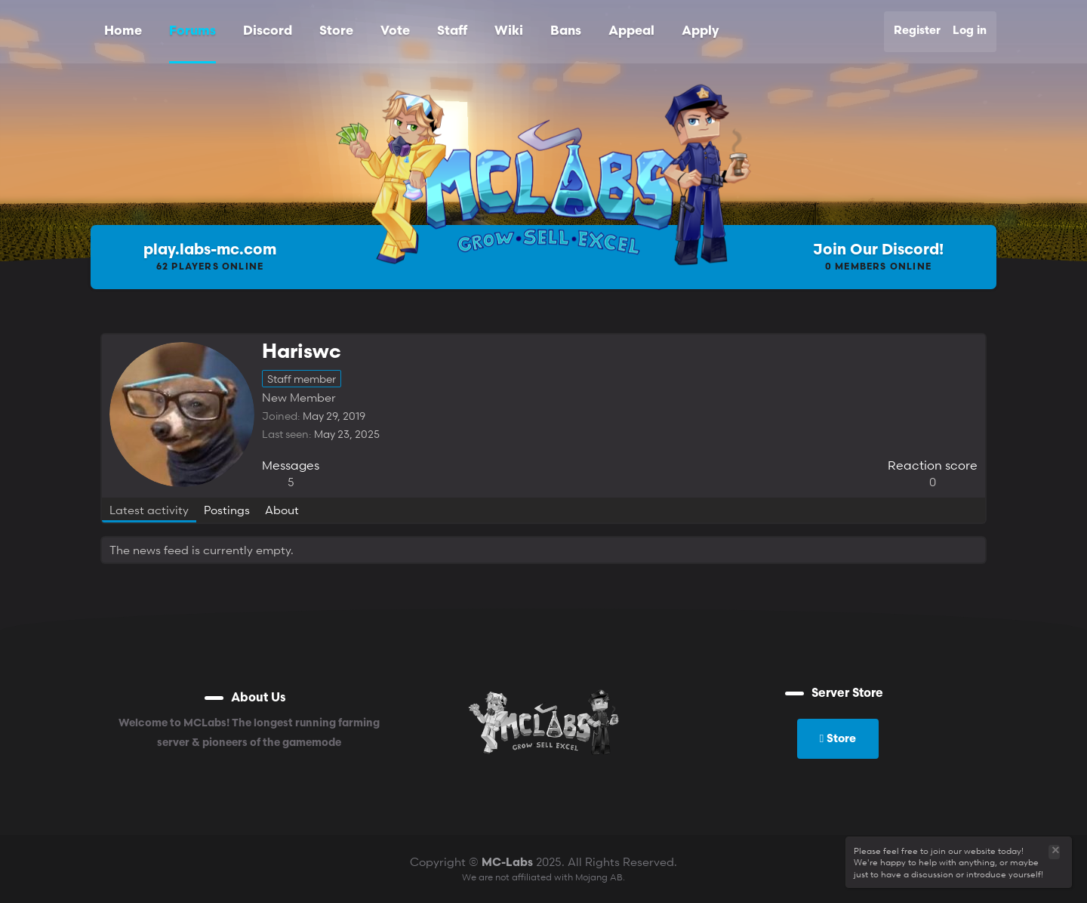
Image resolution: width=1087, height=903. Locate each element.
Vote (395, 31)
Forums (192, 31)
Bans (565, 31)
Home (123, 31)
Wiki (508, 31)
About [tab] (282, 509)
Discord (267, 31)
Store (336, 31)
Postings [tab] (227, 509)
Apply (700, 31)
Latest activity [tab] (149, 509)
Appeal (631, 31)
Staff (452, 31)
